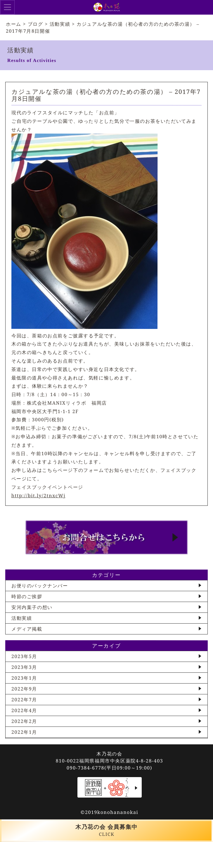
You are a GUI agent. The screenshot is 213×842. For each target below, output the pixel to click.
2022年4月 (24, 710)
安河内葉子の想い (32, 607)
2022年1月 (24, 732)
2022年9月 (24, 689)
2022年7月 (24, 699)
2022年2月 (24, 721)
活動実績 (21, 618)
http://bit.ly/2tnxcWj (38, 495)
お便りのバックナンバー (39, 585)
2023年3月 (24, 667)
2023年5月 (24, 656)
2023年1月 (24, 678)
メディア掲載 (26, 629)
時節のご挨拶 (26, 596)
